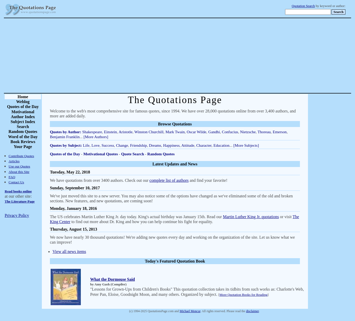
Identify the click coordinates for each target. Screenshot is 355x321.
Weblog (23, 101)
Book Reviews (22, 141)
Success (108, 145)
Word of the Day (22, 137)
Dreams (155, 145)
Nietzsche (248, 132)
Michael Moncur (190, 311)
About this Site (19, 172)
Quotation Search (303, 6)
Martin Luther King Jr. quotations (251, 217)
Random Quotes (23, 131)
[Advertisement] (196, 55)
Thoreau (264, 132)
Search (23, 126)
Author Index (23, 117)
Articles (14, 161)
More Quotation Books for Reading (243, 295)
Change (122, 145)
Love (95, 145)
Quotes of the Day (23, 106)
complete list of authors (169, 180)
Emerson (280, 132)
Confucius (230, 132)
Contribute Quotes (21, 156)
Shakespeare (92, 132)
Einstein (110, 132)
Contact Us (16, 182)
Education (221, 145)
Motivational (22, 112)
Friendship (138, 145)
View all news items (69, 251)
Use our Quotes (19, 166)
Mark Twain (175, 132)
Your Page (23, 146)
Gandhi (214, 132)
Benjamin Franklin (65, 137)
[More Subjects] (246, 145)
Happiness (171, 145)
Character (203, 145)
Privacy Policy (17, 215)
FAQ (12, 177)
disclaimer (252, 311)
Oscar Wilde (196, 132)
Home (23, 97)
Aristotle (126, 132)
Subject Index (23, 121)
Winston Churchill (148, 132)
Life (86, 145)
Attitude (187, 145)
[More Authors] (96, 137)
